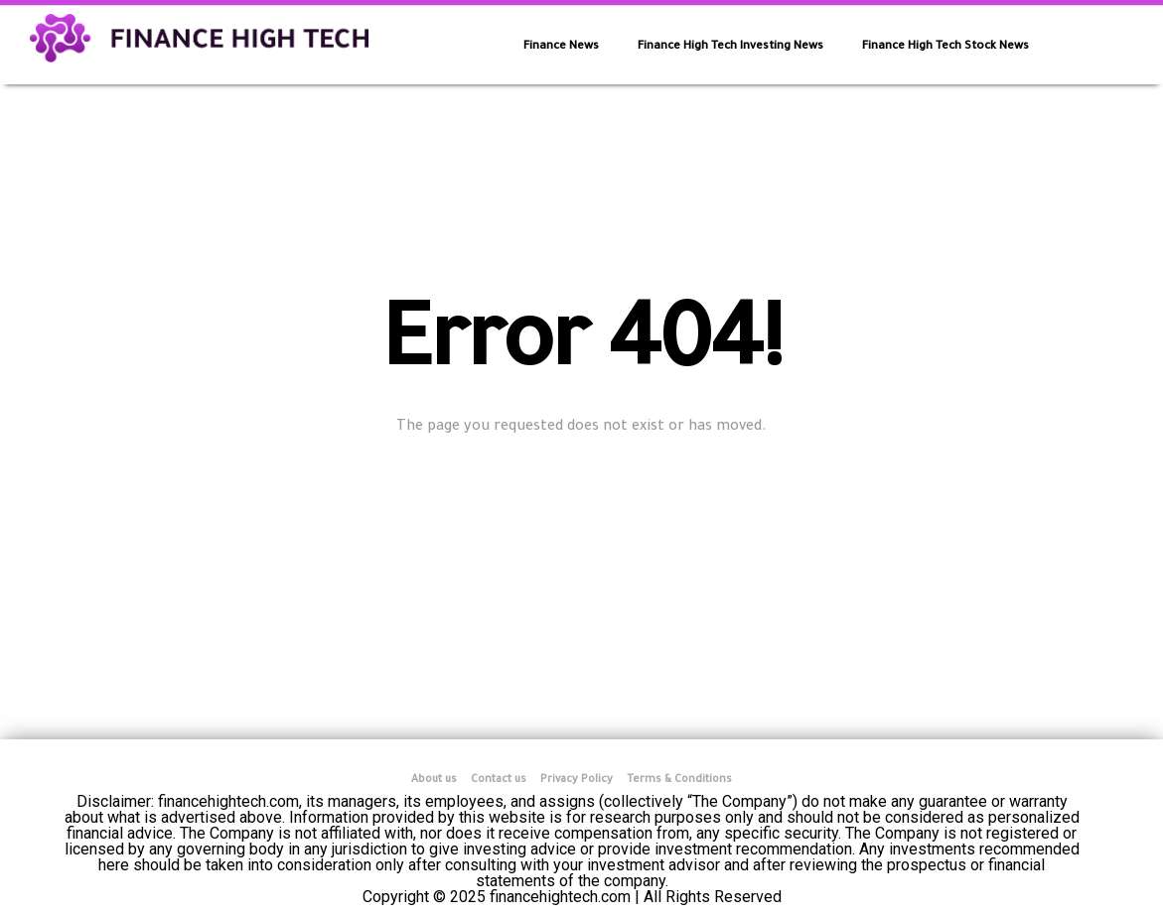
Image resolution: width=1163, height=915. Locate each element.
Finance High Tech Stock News (945, 47)
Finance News (561, 47)
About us (434, 780)
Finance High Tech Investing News (730, 47)
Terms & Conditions (679, 780)
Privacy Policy (576, 780)
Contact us (498, 780)
